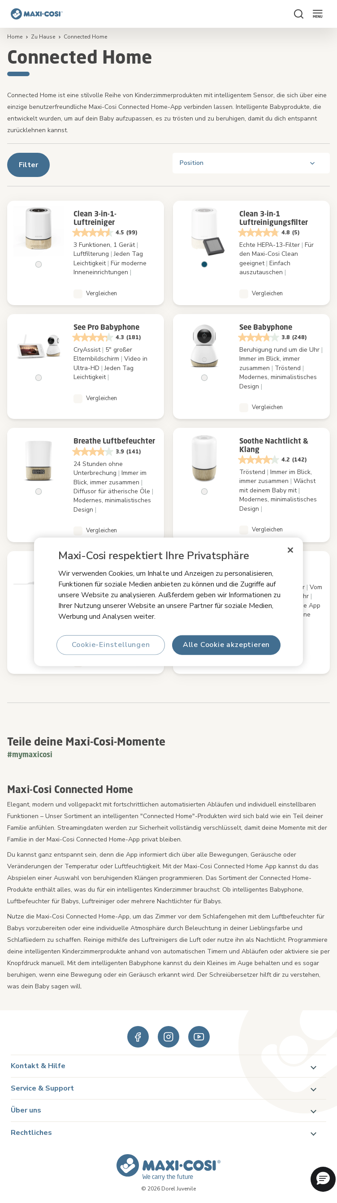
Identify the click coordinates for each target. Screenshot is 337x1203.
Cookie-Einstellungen (111, 645)
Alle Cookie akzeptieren (226, 645)
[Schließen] (290, 550)
